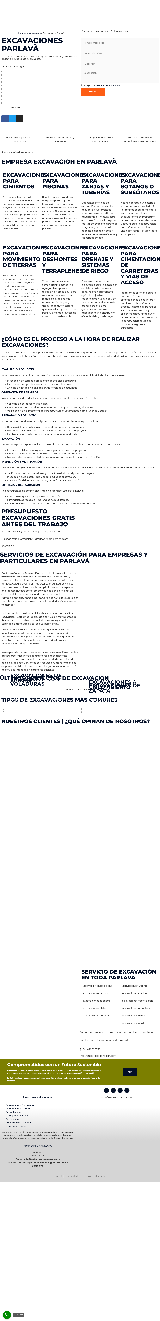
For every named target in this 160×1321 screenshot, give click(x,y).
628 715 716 (7, 546)
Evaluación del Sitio (17, 369)
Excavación (10, 438)
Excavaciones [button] (86, 689)
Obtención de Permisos (19, 392)
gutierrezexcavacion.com (28, 33)
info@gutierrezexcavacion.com (98, 1056)
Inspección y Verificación (21, 461)
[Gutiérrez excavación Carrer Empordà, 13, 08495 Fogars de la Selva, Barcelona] (40, 991)
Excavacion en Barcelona (97, 986)
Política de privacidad (108, 85)
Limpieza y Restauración (20, 485)
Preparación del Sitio (18, 415)
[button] (80, 369)
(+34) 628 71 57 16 (90, 1049)
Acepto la (102, 85)
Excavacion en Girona (134, 986)
